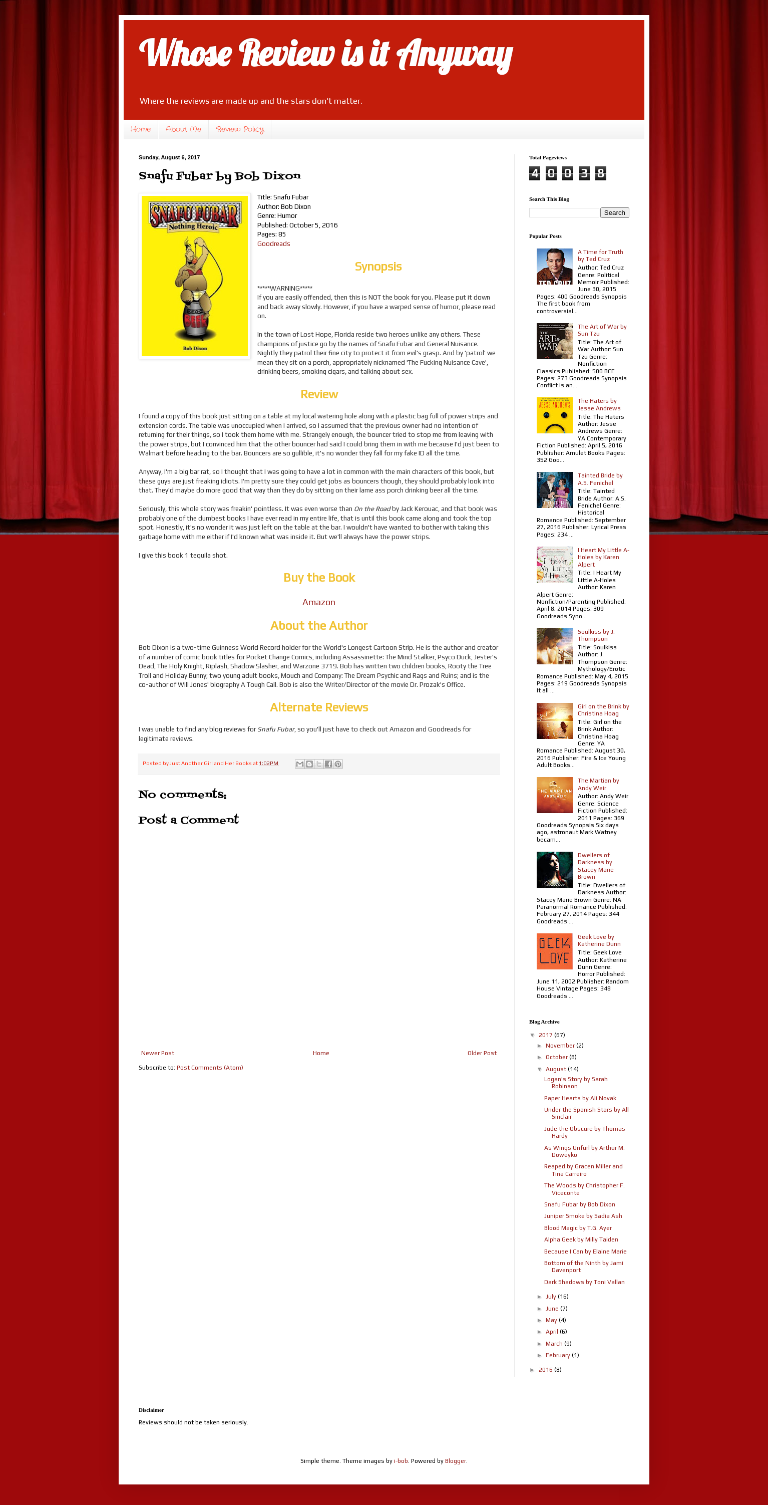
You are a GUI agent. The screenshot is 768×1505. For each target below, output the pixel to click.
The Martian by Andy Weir (598, 784)
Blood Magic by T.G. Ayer (578, 1227)
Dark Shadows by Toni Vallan (584, 1282)
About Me (183, 129)
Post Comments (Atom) (210, 1067)
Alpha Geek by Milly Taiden (581, 1239)
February (559, 1355)
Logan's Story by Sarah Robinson (576, 1083)
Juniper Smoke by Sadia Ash (583, 1215)
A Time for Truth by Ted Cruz (600, 255)
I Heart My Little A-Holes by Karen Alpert (603, 557)
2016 (546, 1369)
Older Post (482, 1053)
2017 (546, 1035)
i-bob (401, 1460)
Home (141, 129)
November (561, 1045)
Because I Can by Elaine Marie (585, 1251)
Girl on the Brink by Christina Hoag (603, 710)
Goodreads (273, 243)
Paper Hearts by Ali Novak (580, 1098)
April (553, 1331)
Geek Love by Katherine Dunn (599, 940)
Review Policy (240, 129)
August (557, 1069)
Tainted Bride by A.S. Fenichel (600, 479)
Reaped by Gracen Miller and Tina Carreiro (583, 1170)
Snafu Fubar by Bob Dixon (579, 1204)
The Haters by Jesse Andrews (599, 404)
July (552, 1296)
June (553, 1308)
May (552, 1320)
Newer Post (157, 1053)
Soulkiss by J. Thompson (596, 635)
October (557, 1057)
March (555, 1343)
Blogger (455, 1460)
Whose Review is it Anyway (325, 53)
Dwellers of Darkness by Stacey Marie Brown (596, 866)
